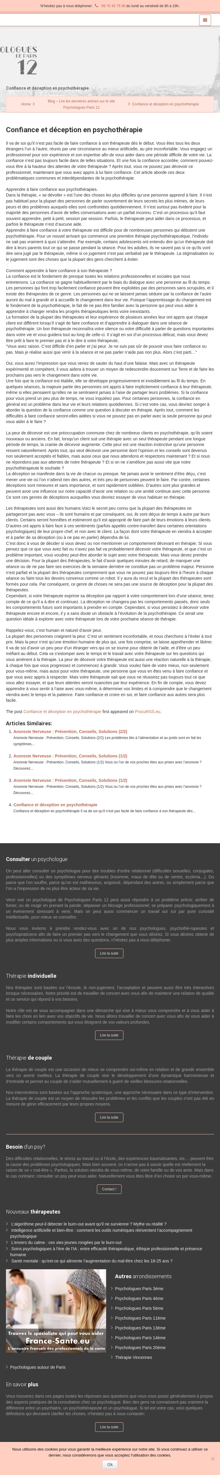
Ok (110, 1464)
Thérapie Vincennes (133, 1357)
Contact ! (109, 1189)
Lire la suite (109, 953)
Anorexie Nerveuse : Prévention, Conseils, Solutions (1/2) (70, 756)
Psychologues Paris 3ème (139, 1288)
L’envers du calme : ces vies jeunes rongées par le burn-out (66, 1242)
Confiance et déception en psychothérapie (62, 711)
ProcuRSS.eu (147, 711)
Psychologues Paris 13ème (140, 1328)
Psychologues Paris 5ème (139, 1308)
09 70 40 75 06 (109, 6)
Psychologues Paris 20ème (140, 1347)
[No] (213, 1459)
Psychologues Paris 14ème (140, 1337)
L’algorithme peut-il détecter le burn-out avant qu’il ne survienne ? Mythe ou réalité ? (89, 1224)
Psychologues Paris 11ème (140, 1318)
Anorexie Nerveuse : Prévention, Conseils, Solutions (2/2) (70, 731)
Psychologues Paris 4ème (139, 1298)
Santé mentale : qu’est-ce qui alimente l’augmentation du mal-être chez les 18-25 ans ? (92, 1261)
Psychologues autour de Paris (38, 1367)
